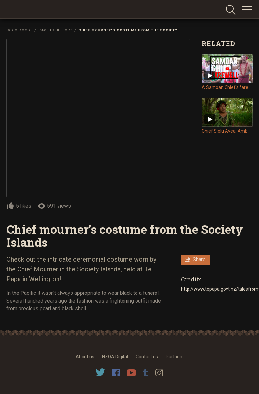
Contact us (147, 356)
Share (199, 260)
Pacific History (56, 30)
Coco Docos (19, 30)
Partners (175, 356)
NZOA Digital (115, 356)
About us (85, 356)
